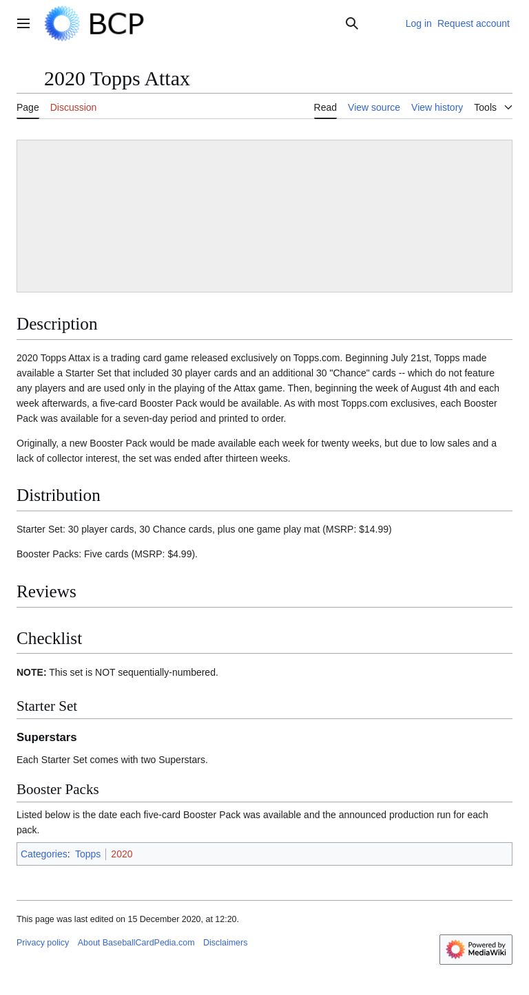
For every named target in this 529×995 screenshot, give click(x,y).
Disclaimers (225, 943)
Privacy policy (43, 943)
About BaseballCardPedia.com (136, 943)
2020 (121, 853)
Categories (44, 853)
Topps (88, 853)
